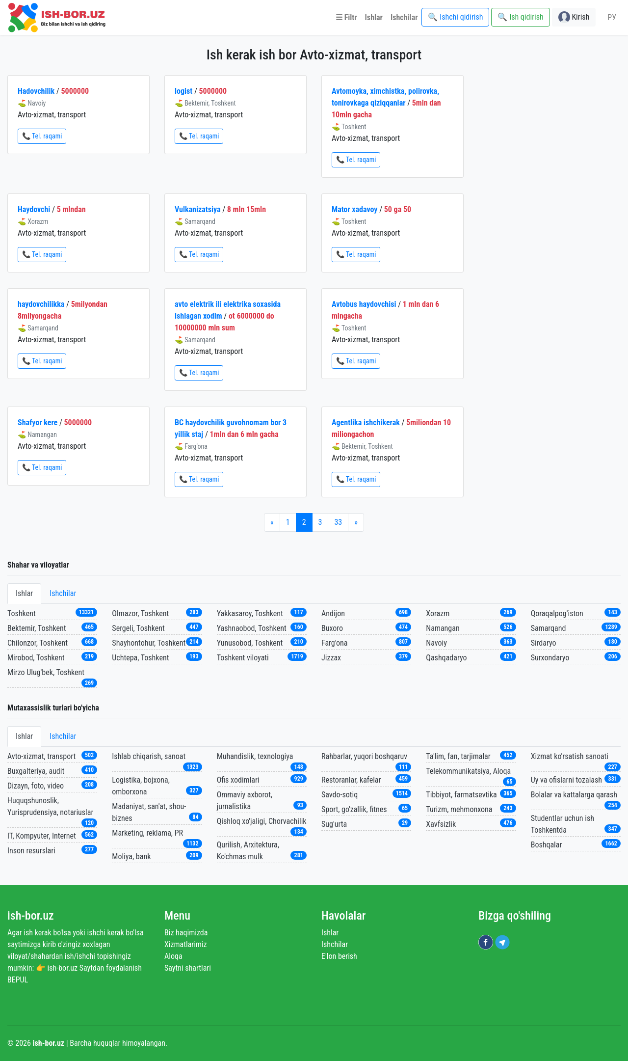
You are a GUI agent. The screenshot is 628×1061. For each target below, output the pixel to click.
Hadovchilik (36, 91)
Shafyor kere (37, 422)
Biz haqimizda (186, 932)
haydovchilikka (41, 304)
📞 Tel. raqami (42, 136)
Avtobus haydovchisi (364, 304)
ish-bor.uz (30, 916)
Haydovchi (34, 209)
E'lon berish (339, 956)
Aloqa (173, 956)
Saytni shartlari (187, 968)
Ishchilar (63, 593)
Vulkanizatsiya (198, 209)
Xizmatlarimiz (185, 944)
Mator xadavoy (354, 209)
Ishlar (24, 593)
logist (183, 91)
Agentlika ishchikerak (366, 422)
